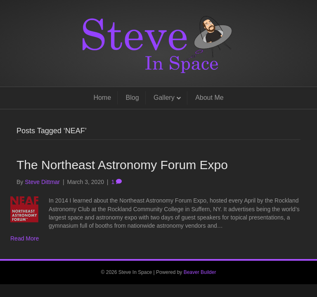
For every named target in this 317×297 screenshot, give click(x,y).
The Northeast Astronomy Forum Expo (122, 165)
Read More (24, 238)
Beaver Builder (200, 272)
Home (102, 97)
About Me (209, 97)
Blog (132, 97)
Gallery (164, 97)
